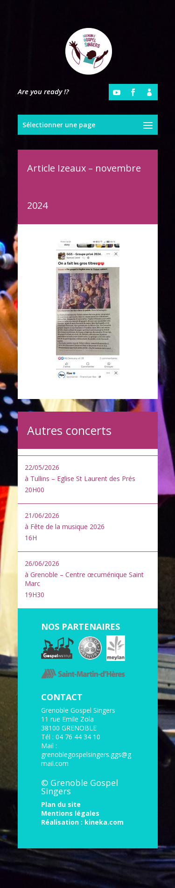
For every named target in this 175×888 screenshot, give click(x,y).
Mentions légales (70, 813)
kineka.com (104, 822)
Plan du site (61, 804)
